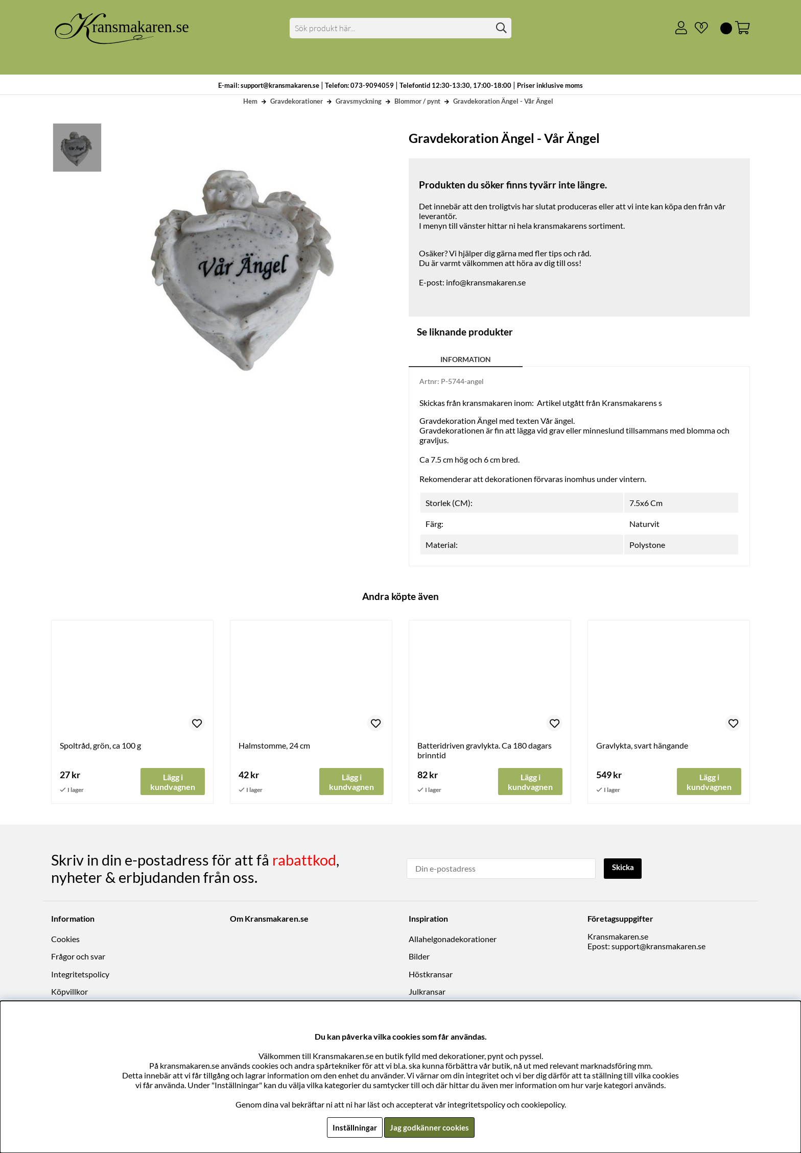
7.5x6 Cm (646, 503)
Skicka (624, 868)
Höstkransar (431, 974)
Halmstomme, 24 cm (274, 745)
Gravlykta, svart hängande (642, 745)
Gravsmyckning (359, 101)
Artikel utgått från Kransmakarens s (599, 402)
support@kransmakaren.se (658, 946)
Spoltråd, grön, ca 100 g (100, 745)
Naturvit (644, 524)
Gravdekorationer (296, 101)
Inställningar (353, 1127)
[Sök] (401, 28)
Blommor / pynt (417, 101)
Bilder (419, 957)
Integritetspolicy (80, 974)
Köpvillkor (69, 992)
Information (465, 359)
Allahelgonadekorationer (453, 939)
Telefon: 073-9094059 (360, 85)
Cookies (65, 939)
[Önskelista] (697, 28)
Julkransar (427, 992)
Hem (250, 101)
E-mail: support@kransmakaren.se (268, 85)
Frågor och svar (78, 957)
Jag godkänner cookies (429, 1127)
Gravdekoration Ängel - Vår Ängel (503, 101)
